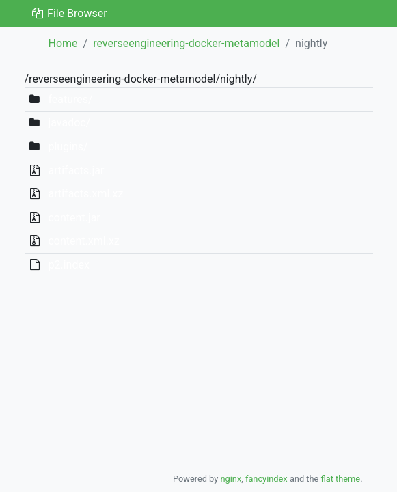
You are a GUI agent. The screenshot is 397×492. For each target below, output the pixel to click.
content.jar (74, 217)
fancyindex (266, 479)
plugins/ (67, 146)
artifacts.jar (76, 170)
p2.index (68, 264)
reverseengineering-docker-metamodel (186, 43)
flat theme (341, 479)
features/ (70, 99)
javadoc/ (69, 122)
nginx (230, 479)
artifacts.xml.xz (85, 193)
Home (63, 43)
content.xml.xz (83, 240)
